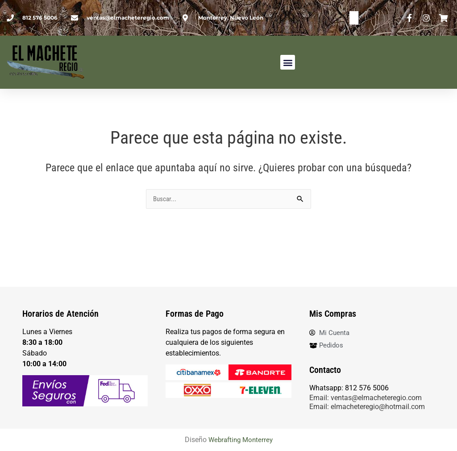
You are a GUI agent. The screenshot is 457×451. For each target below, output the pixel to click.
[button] (287, 62)
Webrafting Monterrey (240, 440)
